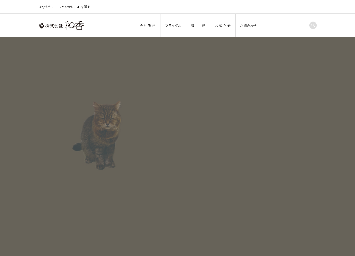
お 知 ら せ (223, 25)
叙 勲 (198, 25)
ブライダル (173, 25)
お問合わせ (248, 25)
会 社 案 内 (148, 25)
